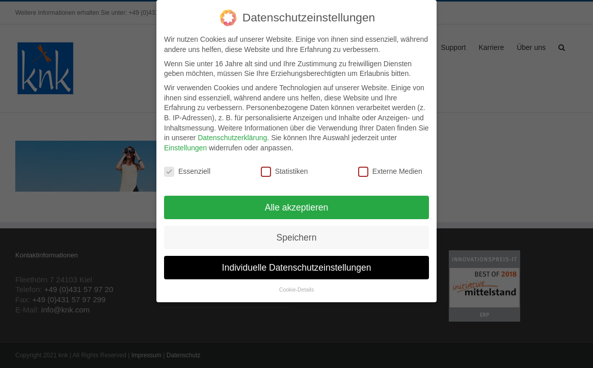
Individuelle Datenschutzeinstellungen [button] (296, 264)
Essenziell (187, 168)
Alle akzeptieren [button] (297, 204)
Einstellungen (185, 145)
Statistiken (284, 168)
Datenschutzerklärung (232, 134)
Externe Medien (390, 168)
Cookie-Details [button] (296, 286)
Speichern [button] (297, 234)
